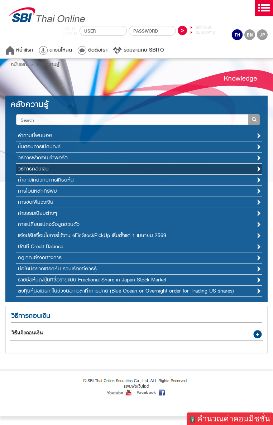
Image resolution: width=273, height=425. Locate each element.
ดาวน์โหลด (55, 50)
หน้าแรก (19, 50)
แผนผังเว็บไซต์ (136, 386)
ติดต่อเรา (92, 50)
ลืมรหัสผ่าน (205, 32)
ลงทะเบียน (204, 27)
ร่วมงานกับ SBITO (138, 50)
